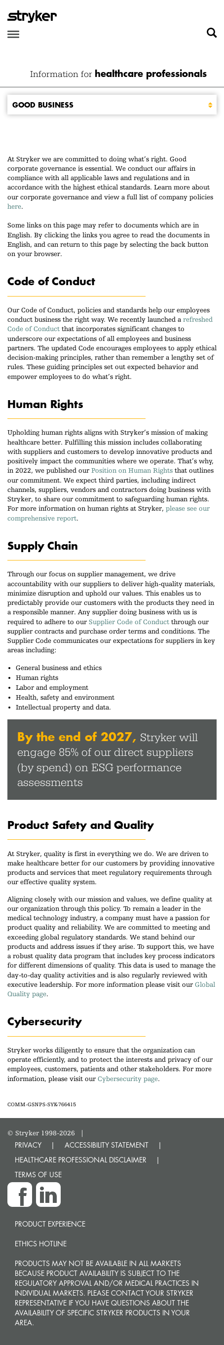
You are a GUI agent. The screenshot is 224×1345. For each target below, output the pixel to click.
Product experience (50, 1224)
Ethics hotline (41, 1243)
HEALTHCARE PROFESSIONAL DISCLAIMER (81, 1159)
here (14, 206)
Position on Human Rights (132, 470)
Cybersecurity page (128, 1079)
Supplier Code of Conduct (129, 622)
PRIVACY (28, 1145)
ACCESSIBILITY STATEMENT (107, 1145)
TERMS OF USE (38, 1174)
